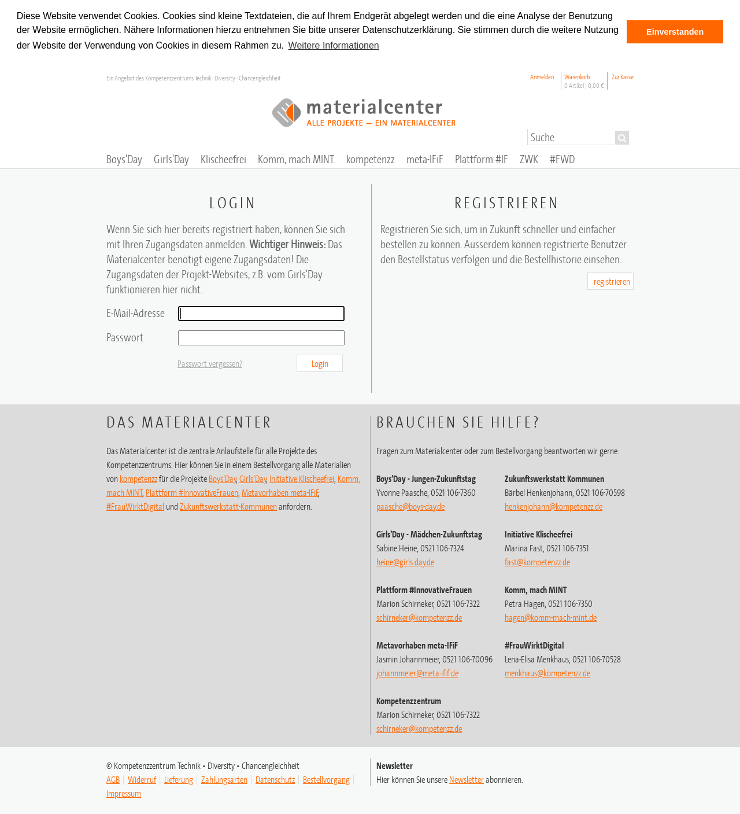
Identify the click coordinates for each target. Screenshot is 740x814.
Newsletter (466, 778)
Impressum (123, 792)
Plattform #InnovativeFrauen (192, 491)
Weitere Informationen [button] (333, 45)
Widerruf (142, 778)
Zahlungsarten (224, 778)
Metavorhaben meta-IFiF (280, 491)
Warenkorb (584, 80)
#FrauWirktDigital (135, 505)
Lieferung (178, 778)
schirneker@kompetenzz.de (419, 616)
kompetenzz (138, 477)
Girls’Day (253, 477)
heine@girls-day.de (405, 560)
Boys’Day (222, 477)
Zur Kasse (623, 75)
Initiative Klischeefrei (301, 477)
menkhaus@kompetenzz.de (547, 671)
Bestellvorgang (326, 778)
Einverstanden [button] (675, 31)
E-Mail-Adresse (135, 311)
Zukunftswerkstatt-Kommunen (228, 505)
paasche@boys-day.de (410, 505)
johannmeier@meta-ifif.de (417, 671)
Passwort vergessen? (209, 362)
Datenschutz (275, 778)
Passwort (124, 336)
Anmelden (542, 75)
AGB (113, 778)
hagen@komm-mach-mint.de (551, 616)
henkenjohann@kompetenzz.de (553, 505)
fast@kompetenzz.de (537, 560)
